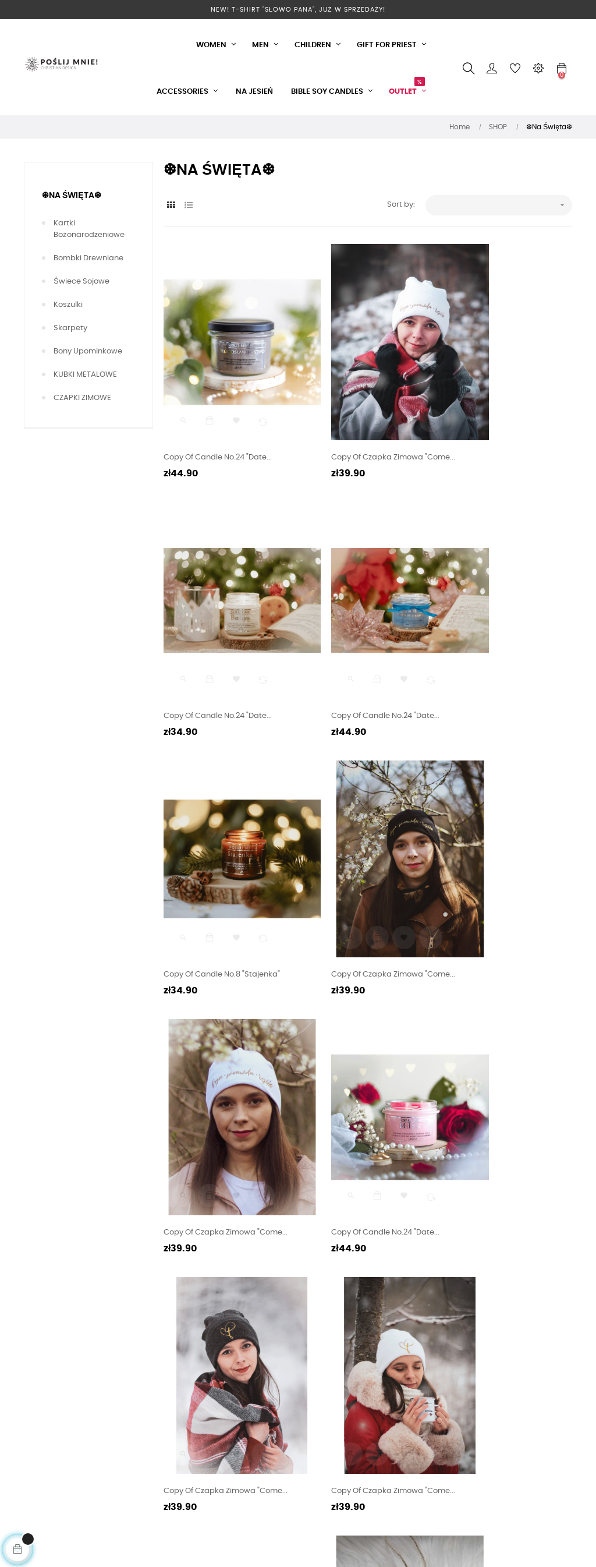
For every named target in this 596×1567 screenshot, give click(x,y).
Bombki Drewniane (88, 258)
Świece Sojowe (81, 281)
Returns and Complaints (279, 1406)
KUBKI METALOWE (85, 375)
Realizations (186, 1345)
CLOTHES (366, 1303)
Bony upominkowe (88, 351)
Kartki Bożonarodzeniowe (89, 229)
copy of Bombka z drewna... (495, 1092)
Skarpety (70, 328)
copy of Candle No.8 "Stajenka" (361, 645)
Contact (272, 1489)
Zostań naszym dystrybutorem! (193, 1413)
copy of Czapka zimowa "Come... (365, 422)
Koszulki (68, 305)
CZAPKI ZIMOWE (82, 398)
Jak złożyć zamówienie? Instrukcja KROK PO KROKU (292, 1451)
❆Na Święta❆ (71, 196)
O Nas (175, 1303)
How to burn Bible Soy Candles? (296, 1374)
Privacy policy (189, 1324)
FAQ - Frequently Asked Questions (288, 1341)
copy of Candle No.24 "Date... (218, 422)
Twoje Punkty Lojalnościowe (283, 1308)
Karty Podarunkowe (200, 1387)
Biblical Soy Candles (387, 1366)
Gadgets (366, 1324)
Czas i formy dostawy (203, 1366)
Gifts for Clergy (377, 1345)
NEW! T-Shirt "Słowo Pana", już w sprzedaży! (298, 9)
